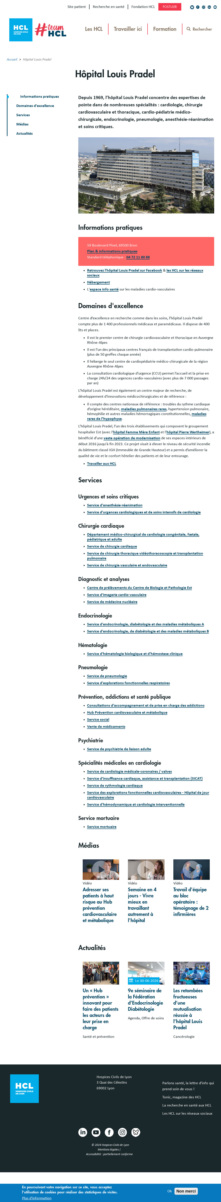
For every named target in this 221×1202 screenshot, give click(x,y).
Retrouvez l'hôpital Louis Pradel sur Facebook (124, 270)
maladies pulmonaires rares (144, 409)
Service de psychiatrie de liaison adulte (119, 749)
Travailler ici (128, 29)
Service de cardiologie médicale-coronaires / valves (129, 772)
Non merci (186, 1193)
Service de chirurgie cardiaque (112, 546)
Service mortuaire (101, 827)
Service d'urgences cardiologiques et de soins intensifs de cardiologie (144, 512)
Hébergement (98, 282)
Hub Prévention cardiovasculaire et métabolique (127, 713)
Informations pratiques (39, 97)
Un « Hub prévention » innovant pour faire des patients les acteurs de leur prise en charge (100, 1009)
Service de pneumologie (107, 676)
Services (23, 115)
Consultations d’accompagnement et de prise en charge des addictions (145, 706)
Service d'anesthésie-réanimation (114, 505)
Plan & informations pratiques (112, 251)
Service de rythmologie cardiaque (115, 786)
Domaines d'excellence (35, 106)
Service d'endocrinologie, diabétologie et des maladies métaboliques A (145, 624)
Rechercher (199, 29)
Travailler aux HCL (101, 464)
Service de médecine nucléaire (112, 602)
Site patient (76, 7)
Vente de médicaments (106, 727)
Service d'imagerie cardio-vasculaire (116, 595)
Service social (98, 720)
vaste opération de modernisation (132, 438)
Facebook (109, 1132)
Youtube (96, 1132)
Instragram (122, 1132)
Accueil (12, 59)
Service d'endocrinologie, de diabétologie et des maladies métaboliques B (148, 631)
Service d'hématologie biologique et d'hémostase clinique (135, 654)
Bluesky (135, 1132)
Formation (164, 29)
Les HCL (94, 29)
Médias (22, 124)
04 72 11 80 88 (138, 257)
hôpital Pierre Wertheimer (188, 432)
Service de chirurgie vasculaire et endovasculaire (127, 565)
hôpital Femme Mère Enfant (136, 432)
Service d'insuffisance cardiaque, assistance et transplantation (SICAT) (145, 779)
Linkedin (82, 1132)
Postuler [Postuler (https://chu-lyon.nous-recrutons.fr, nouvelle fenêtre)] (170, 6)
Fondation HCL (143, 7)
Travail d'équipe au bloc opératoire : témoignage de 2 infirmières (191, 902)
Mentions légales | (109, 1149)
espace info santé (104, 289)
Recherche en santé (108, 7)
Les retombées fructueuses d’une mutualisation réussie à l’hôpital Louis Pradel (188, 1009)
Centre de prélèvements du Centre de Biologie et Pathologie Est (139, 588)
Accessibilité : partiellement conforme (109, 1154)
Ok (169, 1193)
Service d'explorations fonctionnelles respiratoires (128, 683)
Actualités (24, 134)
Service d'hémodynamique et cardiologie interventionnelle (136, 805)
